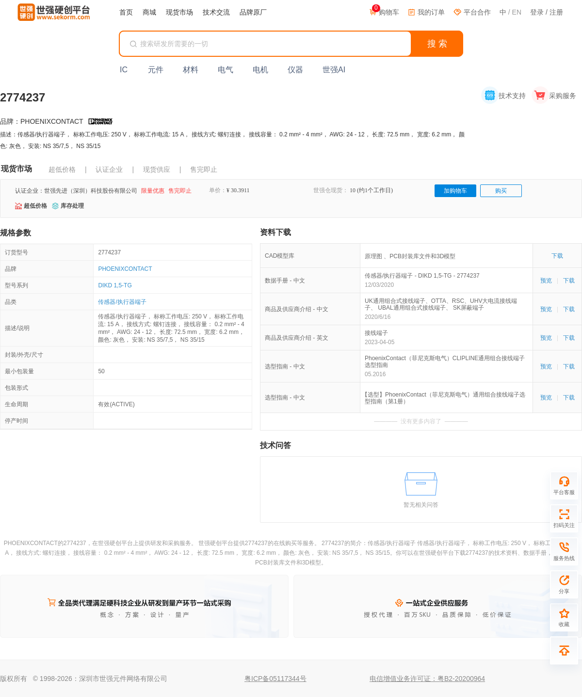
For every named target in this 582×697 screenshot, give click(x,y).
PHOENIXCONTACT (125, 269)
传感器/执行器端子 (122, 302)
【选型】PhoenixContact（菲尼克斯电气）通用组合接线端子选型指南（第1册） (445, 398)
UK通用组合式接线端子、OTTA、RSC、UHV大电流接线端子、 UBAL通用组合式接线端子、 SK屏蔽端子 (441, 304)
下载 (557, 255)
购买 (501, 190)
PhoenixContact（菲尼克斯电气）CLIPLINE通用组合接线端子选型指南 (445, 361)
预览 (546, 280)
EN (516, 12)
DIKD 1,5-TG (114, 285)
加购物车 (455, 190)
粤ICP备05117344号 (275, 678)
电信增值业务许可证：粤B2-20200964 (427, 678)
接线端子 (376, 333)
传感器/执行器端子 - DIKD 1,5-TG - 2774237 (422, 275)
